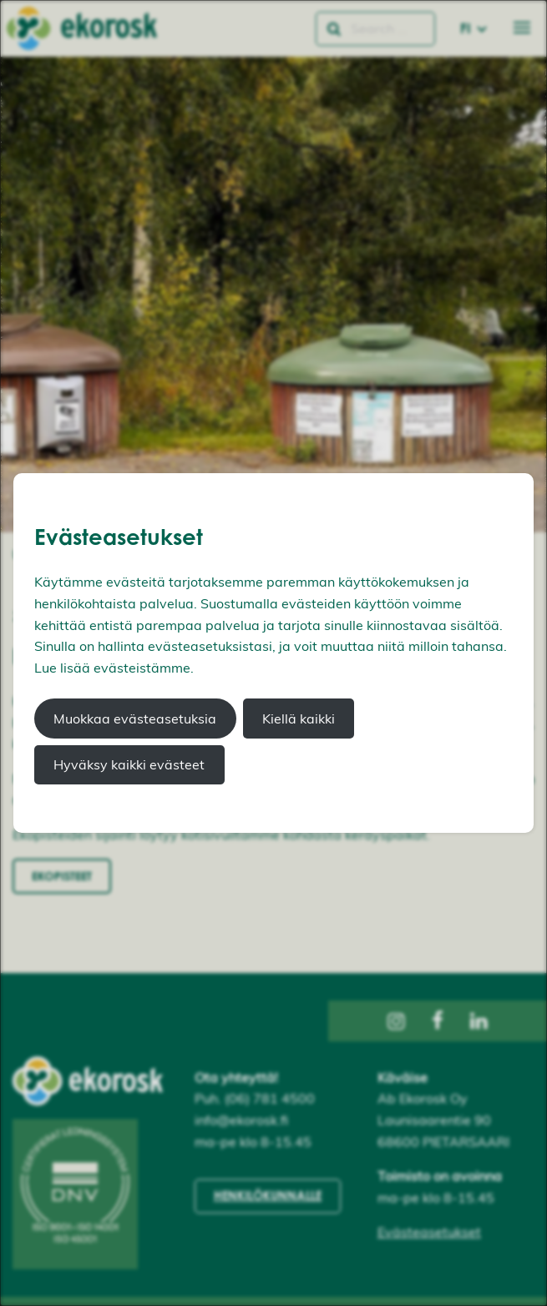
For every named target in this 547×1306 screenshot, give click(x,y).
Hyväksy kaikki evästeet (129, 764)
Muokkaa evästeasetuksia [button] (134, 718)
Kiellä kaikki (298, 718)
